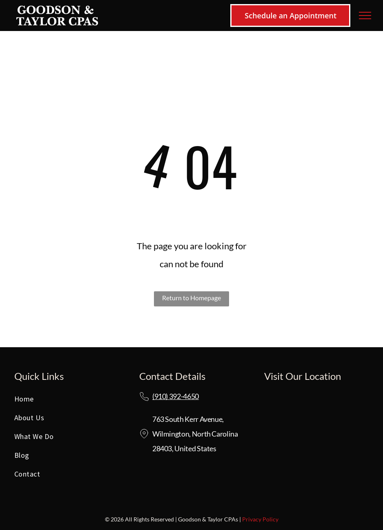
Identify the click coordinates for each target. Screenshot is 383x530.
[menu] (365, 15)
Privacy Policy (260, 519)
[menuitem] (66, 401)
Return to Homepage (191, 298)
